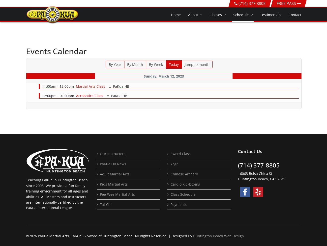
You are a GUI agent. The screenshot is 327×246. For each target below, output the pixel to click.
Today (174, 64)
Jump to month (197, 64)
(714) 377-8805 (252, 3)
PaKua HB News (113, 164)
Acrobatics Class (89, 95)
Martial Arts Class (90, 86)
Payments (179, 204)
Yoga (174, 164)
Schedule (241, 14)
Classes (215, 14)
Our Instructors (112, 153)
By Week (156, 64)
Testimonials (270, 14)
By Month (135, 64)
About (193, 14)
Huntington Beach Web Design (218, 236)
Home (176, 14)
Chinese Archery (184, 174)
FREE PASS (289, 3)
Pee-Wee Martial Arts (117, 194)
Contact (295, 14)
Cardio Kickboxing (185, 184)
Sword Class (181, 153)
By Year (115, 64)
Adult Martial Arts (114, 174)
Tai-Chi (106, 204)
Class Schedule (183, 194)
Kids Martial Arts (114, 184)
